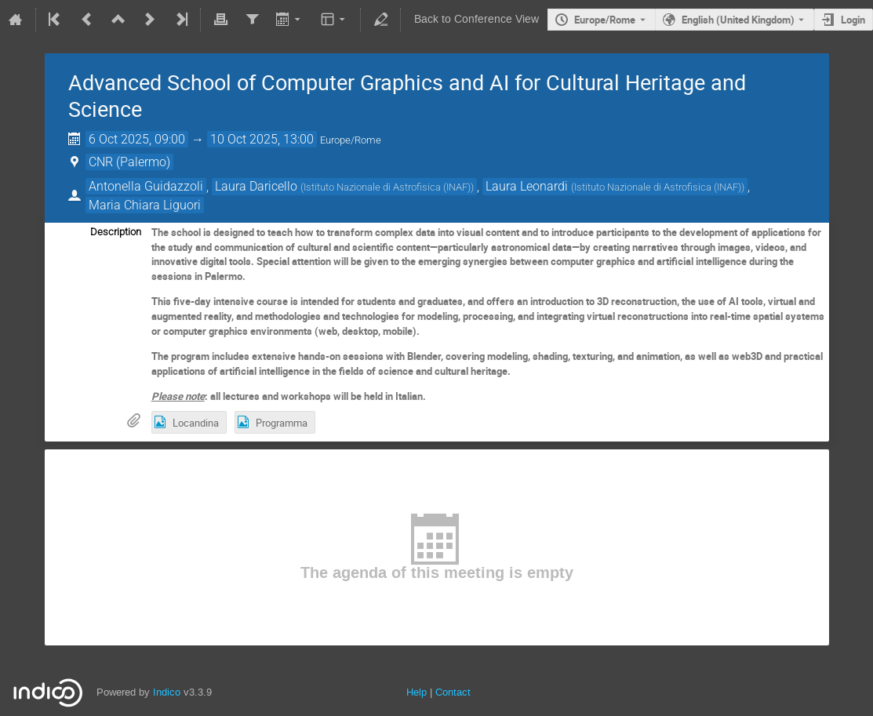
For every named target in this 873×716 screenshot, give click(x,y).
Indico (166, 692)
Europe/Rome (604, 20)
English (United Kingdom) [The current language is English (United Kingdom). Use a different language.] (738, 20)
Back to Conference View (476, 19)
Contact (453, 692)
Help (416, 692)
